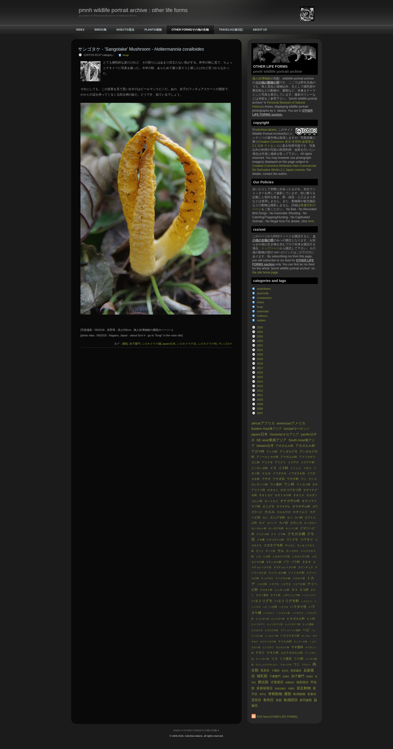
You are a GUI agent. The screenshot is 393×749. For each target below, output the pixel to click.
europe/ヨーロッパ (296, 428)
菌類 (287, 694)
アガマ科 (257, 451)
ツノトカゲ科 (296, 572)
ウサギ (266, 479)
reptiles (261, 320)
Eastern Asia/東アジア (266, 428)
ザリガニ (290, 545)
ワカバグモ (285, 664)
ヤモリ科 (273, 652)
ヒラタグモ (257, 630)
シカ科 (266, 556)
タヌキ (306, 562)
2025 (260, 331)
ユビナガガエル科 (292, 652)
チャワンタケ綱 (277, 572)
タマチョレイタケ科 (284, 567)
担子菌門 (297, 676)
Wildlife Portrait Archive (267, 133)
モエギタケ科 (282, 647)
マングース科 (300, 641)
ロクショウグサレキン (267, 664)
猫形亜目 (303, 682)
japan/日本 (259, 434)
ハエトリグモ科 (286, 601)
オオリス (298, 495)
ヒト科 (311, 618)
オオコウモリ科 (290, 490)
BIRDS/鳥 (100, 29)
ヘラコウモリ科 (290, 635)
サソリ (259, 551)
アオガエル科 (284, 445)
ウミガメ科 (303, 484)
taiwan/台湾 (265, 445)
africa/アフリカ (263, 423)
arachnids (263, 293)
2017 (260, 367)
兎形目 (264, 670)
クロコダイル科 (275, 539)
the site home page (265, 272)
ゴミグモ (292, 539)
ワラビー (306, 664)
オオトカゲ (266, 495)
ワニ (296, 664)
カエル (269, 512)
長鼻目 (311, 694)
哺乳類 (262, 676)
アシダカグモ (288, 451)
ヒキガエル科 (296, 618)
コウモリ (306, 539)
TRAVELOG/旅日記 (231, 29)
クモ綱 (260, 539)
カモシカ (296, 523)
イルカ (266, 473)
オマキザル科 (301, 506)
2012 (260, 390)
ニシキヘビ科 (281, 589)
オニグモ (268, 506)
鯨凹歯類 (306, 700)
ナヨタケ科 (266, 589)
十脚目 (275, 670)
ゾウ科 (295, 562)
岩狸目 (285, 676)
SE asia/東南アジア (271, 440)
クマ (273, 534)
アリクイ (280, 462)
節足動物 (304, 688)
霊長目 (256, 700)
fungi (260, 306)
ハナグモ (283, 607)
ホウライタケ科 (268, 641)
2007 (260, 413)
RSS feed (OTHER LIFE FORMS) (277, 716)
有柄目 (309, 676)
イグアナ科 (308, 462)
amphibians (264, 288)
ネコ (294, 589)
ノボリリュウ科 (291, 595)
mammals (263, 311)
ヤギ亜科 (297, 647)
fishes (260, 302)
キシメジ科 (291, 528)
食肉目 (268, 700)
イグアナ (293, 462)
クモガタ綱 (296, 534)
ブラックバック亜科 (290, 630)
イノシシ (295, 468)
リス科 (299, 658)
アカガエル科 (305, 445)
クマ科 (281, 534)
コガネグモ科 (273, 545)
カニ (265, 517)
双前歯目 (296, 670)
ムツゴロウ (268, 647)
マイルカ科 (285, 641)
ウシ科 (289, 484)
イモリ (307, 468)
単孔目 (285, 670)
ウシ (303, 478)
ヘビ (306, 630)
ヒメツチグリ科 (293, 624)
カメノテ (272, 522)
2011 (260, 395)
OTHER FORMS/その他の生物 (190, 29)
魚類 (279, 700)
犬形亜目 (276, 682)
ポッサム (306, 636)
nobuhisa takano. (266, 129)
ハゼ (264, 607)
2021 (260, 349)
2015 (260, 377)
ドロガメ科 (298, 578)
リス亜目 (286, 658)
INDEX (80, 29)
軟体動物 (299, 694)
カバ (289, 517)
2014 (260, 381)
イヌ (273, 468)
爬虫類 (263, 682)
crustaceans (264, 297)
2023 (260, 340)
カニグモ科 (277, 517)
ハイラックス (309, 595)
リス (274, 658)
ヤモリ (260, 652)
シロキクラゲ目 (281, 556)
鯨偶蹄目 (291, 700)
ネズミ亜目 (262, 595)
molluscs (262, 315)
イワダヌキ (279, 473)
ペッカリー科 (271, 636)
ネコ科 (304, 589)
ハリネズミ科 (283, 613)
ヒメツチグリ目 (275, 624)
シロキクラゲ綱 (151, 343)
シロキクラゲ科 (301, 556)
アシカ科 (271, 451)
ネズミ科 (275, 595)
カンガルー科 (258, 528)
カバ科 (298, 517)
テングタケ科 (282, 578)
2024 (260, 336)
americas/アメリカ (291, 423)
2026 (260, 327)
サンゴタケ (292, 551)
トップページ (270, 248)
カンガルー (310, 522)
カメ (262, 523)
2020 (260, 354)
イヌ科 (283, 468)
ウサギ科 (293, 479)
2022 (260, 345)
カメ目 (283, 523)
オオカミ (272, 489)
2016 (260, 372)
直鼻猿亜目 (264, 688)
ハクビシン (306, 601)
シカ (258, 556)
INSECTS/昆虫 (126, 29)
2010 (260, 399)
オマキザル (283, 506)
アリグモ (267, 462)
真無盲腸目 (280, 688)
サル (280, 551)
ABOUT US (260, 29)
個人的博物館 (261, 78)
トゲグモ (274, 584)
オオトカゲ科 (283, 495)
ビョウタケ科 (278, 619)
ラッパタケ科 (262, 659)
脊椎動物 (275, 694)
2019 (260, 358)
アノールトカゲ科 (267, 456)
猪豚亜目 (289, 682)
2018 (260, 363)
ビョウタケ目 (262, 619)
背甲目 (262, 694)
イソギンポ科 (259, 468)
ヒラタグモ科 (271, 630)
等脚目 (291, 688)
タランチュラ (305, 567)
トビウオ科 (299, 584)
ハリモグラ (297, 613)
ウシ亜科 (276, 484)
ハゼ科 (273, 606)
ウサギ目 (279, 479)
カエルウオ (284, 511)
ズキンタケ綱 (273, 562)
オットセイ (271, 500)
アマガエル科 (288, 456)
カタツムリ (300, 512)
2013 (260, 386)
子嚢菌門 (274, 676)
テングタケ (267, 578)
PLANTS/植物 (152, 29)
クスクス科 (262, 534)
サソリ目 (270, 551)
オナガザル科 (290, 501)
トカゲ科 (262, 584)
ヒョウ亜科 (308, 624)
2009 (260, 404)
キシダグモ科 (275, 528)
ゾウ (286, 562)
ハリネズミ (268, 613)
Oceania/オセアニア (284, 434)
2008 (260, 408)
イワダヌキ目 (296, 473)
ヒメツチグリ (258, 624)
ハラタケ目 (298, 607)
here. (311, 221)
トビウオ (286, 584)
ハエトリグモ (261, 601)
